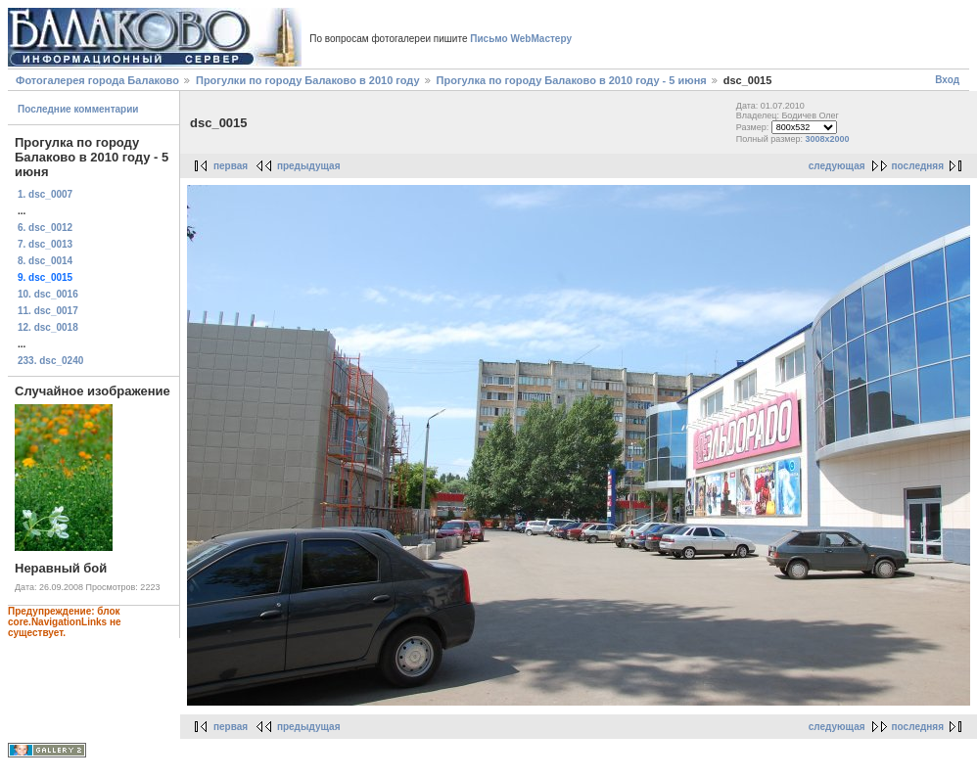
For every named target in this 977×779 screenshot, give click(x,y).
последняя (918, 165)
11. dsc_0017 (48, 310)
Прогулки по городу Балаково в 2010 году (308, 80)
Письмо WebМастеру (521, 38)
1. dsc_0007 (45, 194)
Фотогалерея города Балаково (97, 80)
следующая (837, 165)
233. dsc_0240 (50, 360)
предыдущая (309, 165)
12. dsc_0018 (48, 327)
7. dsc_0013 (45, 244)
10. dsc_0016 (48, 294)
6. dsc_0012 (45, 227)
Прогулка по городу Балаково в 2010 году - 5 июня (573, 80)
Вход (947, 79)
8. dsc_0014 (45, 260)
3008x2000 (828, 139)
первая (230, 165)
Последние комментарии (78, 109)
